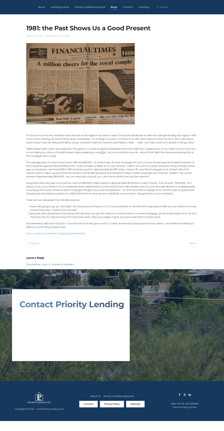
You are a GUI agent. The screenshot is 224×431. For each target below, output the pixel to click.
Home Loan (65, 36)
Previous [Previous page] (33, 243)
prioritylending (77, 233)
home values (33, 233)
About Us (95, 396)
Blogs (114, 7)
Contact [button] (128, 7)
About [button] (41, 7)
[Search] (183, 7)
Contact (88, 404)
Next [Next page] (193, 243)
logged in (46, 264)
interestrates (49, 233)
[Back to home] (12, 7)
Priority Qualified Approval (90, 7)
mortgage (62, 233)
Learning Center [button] (60, 7)
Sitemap (135, 404)
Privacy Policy (112, 404)
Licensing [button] (143, 7)
